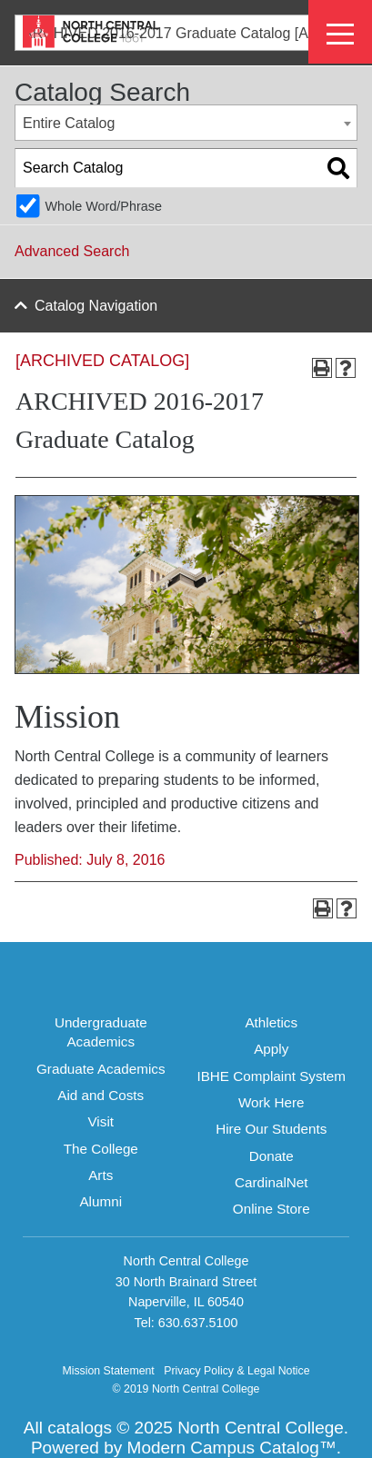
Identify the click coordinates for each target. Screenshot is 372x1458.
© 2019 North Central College (186, 1389)
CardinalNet (271, 1182)
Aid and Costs (100, 1095)
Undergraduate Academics (101, 1032)
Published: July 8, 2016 (90, 860)
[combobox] (186, 122)
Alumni (100, 1201)
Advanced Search (72, 251)
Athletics (271, 1022)
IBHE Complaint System (271, 1076)
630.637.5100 (198, 1322)
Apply (271, 1048)
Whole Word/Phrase (103, 206)
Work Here (271, 1102)
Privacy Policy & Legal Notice (236, 1370)
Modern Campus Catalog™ (232, 1447)
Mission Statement (108, 1370)
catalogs (79, 1427)
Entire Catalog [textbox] (69, 123)
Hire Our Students (271, 1128)
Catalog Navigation (96, 305)
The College (101, 1148)
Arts (100, 1175)
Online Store (271, 1208)
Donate (271, 1156)
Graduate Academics (101, 1068)
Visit (100, 1121)
